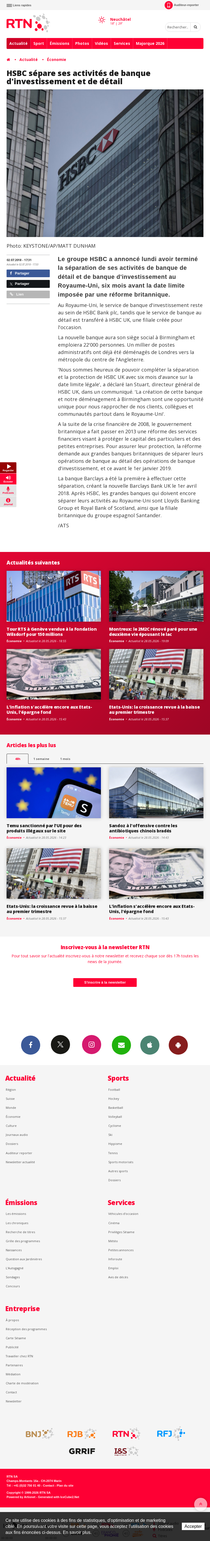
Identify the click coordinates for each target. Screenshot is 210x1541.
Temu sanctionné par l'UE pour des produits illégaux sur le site (44, 828)
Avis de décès (118, 1277)
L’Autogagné (15, 1268)
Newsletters (121, 1045)
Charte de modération (22, 1383)
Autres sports (118, 1171)
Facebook (30, 1045)
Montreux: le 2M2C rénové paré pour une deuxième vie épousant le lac (153, 631)
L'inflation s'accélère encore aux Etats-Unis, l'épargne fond (49, 709)
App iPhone (149, 1045)
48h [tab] (17, 759)
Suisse (10, 1098)
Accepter (193, 1526)
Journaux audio (17, 1134)
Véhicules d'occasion (123, 1213)
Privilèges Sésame (121, 1232)
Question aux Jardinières (24, 1259)
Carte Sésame (16, 1338)
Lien (17, 294)
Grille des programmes (23, 1241)
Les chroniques (17, 1223)
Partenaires (14, 1365)
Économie (56, 59)
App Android (178, 1045)
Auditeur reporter (19, 1153)
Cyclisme (114, 1125)
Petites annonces (120, 1250)
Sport (38, 43)
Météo (113, 1241)
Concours (13, 1286)
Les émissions (16, 1213)
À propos (12, 1320)
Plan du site (65, 1485)
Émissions (59, 43)
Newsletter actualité (20, 1162)
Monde (11, 1107)
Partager (19, 273)
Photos (82, 43)
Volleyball (115, 1116)
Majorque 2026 (150, 43)
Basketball (115, 1107)
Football (114, 1089)
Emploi (113, 1268)
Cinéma (113, 1223)
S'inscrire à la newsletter (105, 982)
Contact (11, 1392)
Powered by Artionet (21, 1497)
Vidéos (101, 43)
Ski (110, 1134)
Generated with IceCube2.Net (58, 1497)
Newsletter (14, 1401)
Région (11, 1089)
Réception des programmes (26, 1329)
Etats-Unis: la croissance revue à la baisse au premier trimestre (154, 709)
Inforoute (115, 1259)
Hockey (113, 1098)
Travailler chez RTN (19, 1356)
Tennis (113, 1153)
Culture (11, 1125)
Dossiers (12, 1143)
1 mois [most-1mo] (65, 759)
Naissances (14, 1250)
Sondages (13, 1277)
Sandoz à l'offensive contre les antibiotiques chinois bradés (143, 828)
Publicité (12, 1347)
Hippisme (115, 1143)
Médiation (13, 1374)
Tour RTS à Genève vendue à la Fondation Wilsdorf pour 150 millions (52, 631)
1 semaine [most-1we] (41, 759)
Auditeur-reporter (182, 5)
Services (122, 43)
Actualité (18, 43)
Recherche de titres (20, 1232)
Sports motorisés (120, 1162)
